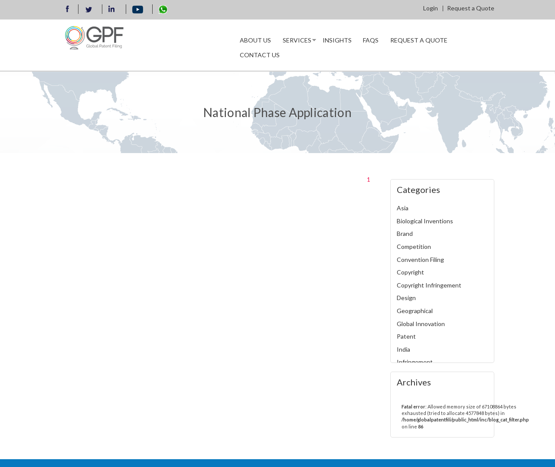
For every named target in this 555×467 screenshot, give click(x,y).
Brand (405, 233)
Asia (402, 208)
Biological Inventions (425, 221)
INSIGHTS (337, 40)
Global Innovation (421, 323)
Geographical (415, 310)
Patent (406, 336)
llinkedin (112, 10)
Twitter (89, 9)
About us (255, 40)
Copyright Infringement (429, 285)
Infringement (415, 362)
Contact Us (260, 55)
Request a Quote (470, 8)
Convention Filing (420, 259)
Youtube (138, 10)
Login (430, 8)
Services (297, 42)
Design (406, 297)
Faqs (371, 40)
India (403, 349)
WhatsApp (163, 9)
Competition (414, 246)
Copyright (410, 272)
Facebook (67, 10)
